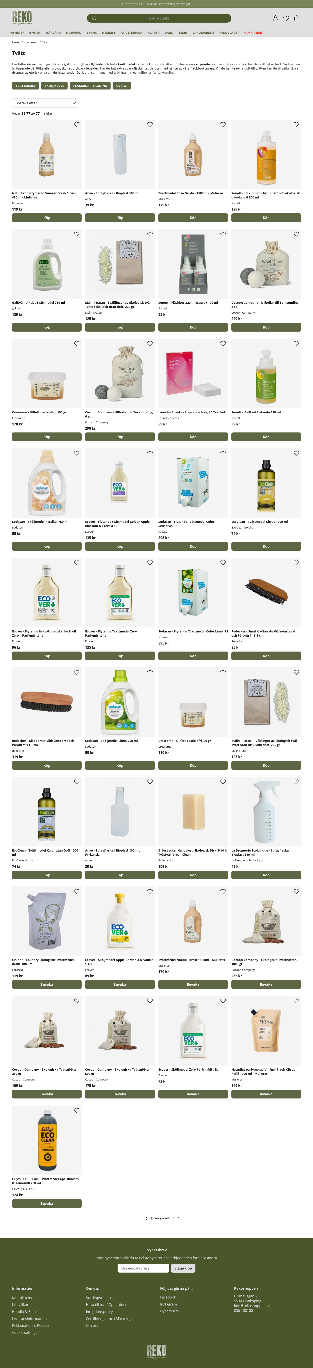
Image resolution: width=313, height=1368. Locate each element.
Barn (169, 32)
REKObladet (229, 32)
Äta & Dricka (131, 32)
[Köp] (47, 217)
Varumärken (203, 32)
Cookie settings (24, 1332)
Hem (15, 42)
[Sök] (159, 18)
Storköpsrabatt (98, 1297)
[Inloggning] (275, 18)
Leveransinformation (29, 1318)
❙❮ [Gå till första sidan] (145, 1218)
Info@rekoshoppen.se (252, 1305)
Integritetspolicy (99, 1311)
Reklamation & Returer (31, 1325)
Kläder (153, 32)
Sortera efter (26, 103)
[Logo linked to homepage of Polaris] (22, 18)
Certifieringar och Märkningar (110, 1318)
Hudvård (73, 32)
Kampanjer (252, 32)
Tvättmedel (26, 86)
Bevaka (46, 984)
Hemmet (108, 32)
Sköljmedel (54, 86)
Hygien (35, 32)
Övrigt (122, 86)
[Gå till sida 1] (174, 1218)
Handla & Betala (25, 1311)
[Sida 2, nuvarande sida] (178, 1218)
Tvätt (46, 42)
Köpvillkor (20, 1304)
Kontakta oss (23, 1297)
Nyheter (17, 32)
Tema (183, 32)
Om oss (92, 1325)
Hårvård (53, 32)
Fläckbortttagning (90, 86)
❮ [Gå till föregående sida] (160, 1218)
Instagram (168, 1304)
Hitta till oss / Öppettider (106, 1304)
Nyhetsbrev (169, 1311)
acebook (169, 1297)
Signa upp (183, 1268)
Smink (92, 32)
